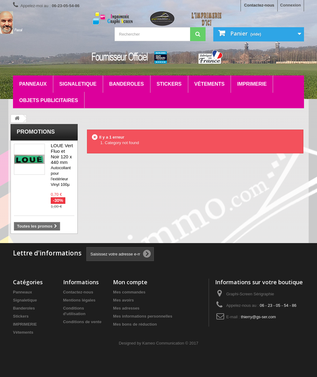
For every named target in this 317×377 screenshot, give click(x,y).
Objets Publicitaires (48, 100)
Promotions (36, 132)
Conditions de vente (82, 321)
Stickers (169, 84)
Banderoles (126, 84)
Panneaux (33, 84)
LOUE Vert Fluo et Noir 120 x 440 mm (62, 154)
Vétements (209, 84)
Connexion (290, 5)
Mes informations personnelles (142, 316)
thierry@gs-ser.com (258, 317)
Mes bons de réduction (135, 324)
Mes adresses (126, 308)
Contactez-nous (259, 5)
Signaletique (78, 84)
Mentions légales (79, 300)
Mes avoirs (123, 300)
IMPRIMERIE (252, 84)
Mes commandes (129, 292)
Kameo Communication (163, 343)
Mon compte (130, 282)
